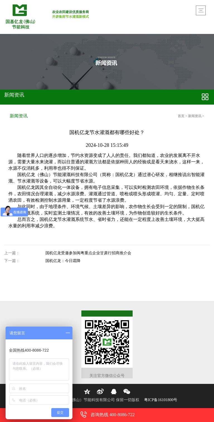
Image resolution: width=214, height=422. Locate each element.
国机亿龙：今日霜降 (63, 261)
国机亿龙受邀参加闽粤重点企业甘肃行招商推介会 (88, 253)
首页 (181, 116)
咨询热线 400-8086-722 (107, 414)
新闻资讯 (194, 116)
